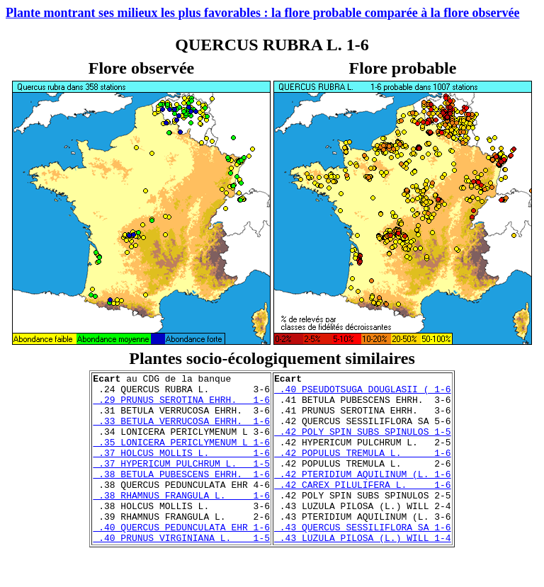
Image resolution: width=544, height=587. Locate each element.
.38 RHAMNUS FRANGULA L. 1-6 (181, 520)
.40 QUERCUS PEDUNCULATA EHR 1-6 (181, 558)
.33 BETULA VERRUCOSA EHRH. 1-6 (181, 431)
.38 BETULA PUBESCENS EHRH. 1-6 (181, 495)
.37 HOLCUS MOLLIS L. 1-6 (181, 469)
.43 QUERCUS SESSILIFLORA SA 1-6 (362, 558)
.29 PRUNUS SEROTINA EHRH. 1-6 (181, 405)
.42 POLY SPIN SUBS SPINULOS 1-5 (362, 444)
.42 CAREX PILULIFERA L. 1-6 (362, 507)
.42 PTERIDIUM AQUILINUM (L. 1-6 (362, 495)
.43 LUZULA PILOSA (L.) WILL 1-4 (362, 571)
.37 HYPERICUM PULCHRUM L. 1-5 (181, 482)
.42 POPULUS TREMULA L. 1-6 (362, 469)
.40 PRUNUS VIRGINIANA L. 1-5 (181, 571)
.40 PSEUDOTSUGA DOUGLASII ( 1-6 (362, 393)
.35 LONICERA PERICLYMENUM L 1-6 (181, 456)
